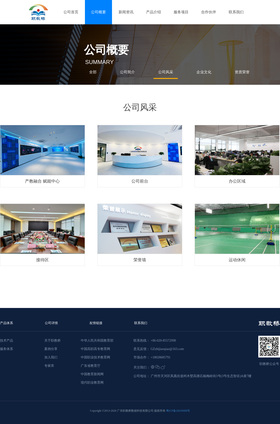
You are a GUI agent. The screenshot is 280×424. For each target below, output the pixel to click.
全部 (93, 72)
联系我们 (236, 12)
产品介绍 (153, 12)
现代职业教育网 (92, 382)
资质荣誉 (242, 72)
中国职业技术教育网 (95, 357)
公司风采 (165, 72)
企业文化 (203, 72)
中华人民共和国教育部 (97, 340)
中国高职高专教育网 (95, 349)
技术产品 (6, 340)
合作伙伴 (208, 12)
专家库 (49, 365)
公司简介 (127, 72)
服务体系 (6, 349)
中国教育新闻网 (92, 374)
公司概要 (98, 12)
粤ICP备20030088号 (178, 410)
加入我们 (50, 357)
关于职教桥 (52, 340)
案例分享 (50, 349)
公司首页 (70, 12)
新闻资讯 (126, 12)
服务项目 (181, 12)
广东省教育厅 (90, 365)
